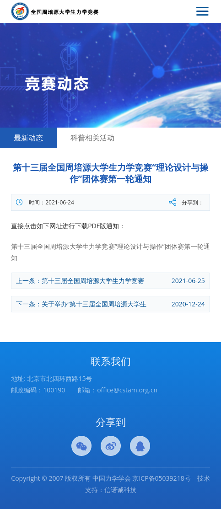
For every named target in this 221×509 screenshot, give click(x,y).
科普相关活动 (92, 138)
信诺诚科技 (120, 489)
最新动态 (28, 138)
